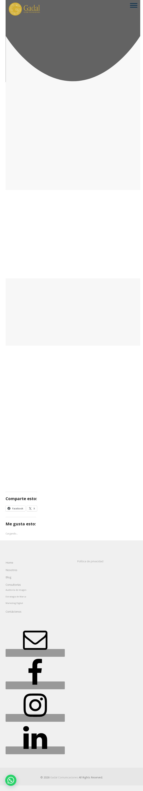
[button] (10, 780)
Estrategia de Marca (16, 596)
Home (9, 562)
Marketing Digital (14, 603)
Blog (8, 577)
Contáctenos (13, 611)
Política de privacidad (90, 561)
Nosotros (11, 570)
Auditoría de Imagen (16, 589)
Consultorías (13, 584)
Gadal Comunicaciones (64, 777)
